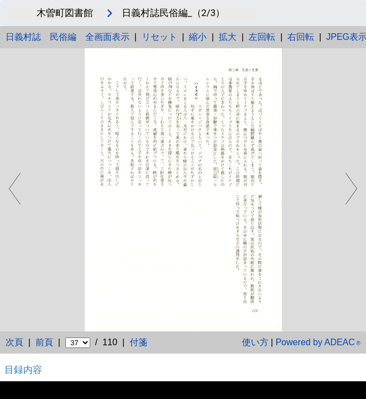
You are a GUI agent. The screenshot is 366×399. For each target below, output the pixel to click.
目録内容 (23, 369)
